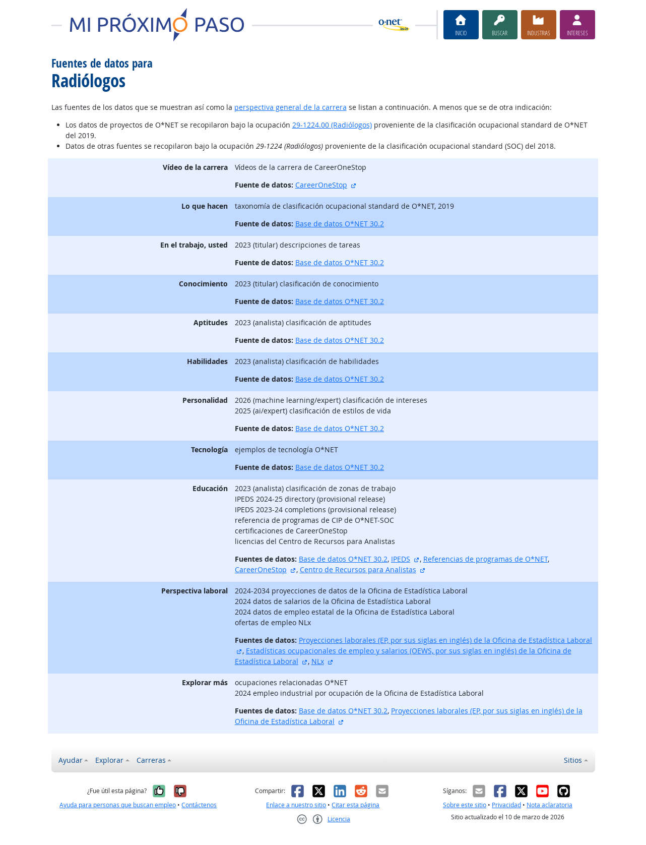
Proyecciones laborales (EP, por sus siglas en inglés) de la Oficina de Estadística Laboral (445, 640)
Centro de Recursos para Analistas (358, 569)
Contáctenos (199, 805)
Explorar (109, 760)
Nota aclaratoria (549, 805)
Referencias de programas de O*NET (485, 559)
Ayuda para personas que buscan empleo (117, 805)
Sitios (573, 760)
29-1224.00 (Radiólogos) (332, 125)
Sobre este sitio (464, 805)
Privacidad (506, 805)
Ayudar (70, 760)
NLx (317, 661)
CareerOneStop (321, 185)
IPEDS (400, 559)
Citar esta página (355, 805)
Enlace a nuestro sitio (296, 805)
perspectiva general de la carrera (290, 107)
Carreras (151, 760)
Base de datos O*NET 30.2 (339, 223)
